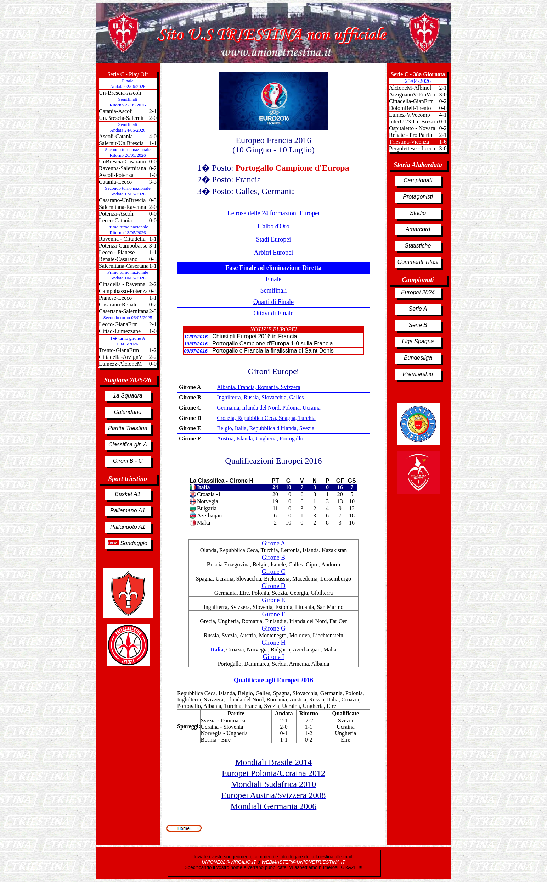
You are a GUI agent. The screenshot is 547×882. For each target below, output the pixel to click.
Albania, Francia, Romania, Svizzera (258, 387)
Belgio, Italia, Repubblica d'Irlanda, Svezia (265, 428)
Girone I (273, 656)
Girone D (273, 585)
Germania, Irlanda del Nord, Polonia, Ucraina (268, 408)
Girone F (273, 614)
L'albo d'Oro (273, 226)
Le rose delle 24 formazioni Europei (273, 213)
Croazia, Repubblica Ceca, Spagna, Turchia (266, 418)
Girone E (273, 600)
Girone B (274, 557)
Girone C (274, 571)
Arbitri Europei (273, 252)
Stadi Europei (273, 239)
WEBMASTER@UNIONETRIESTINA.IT (303, 862)
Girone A (274, 543)
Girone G (273, 628)
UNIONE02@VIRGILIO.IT (230, 862)
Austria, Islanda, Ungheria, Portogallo (260, 439)
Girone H (273, 642)
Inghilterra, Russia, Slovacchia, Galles (260, 397)
